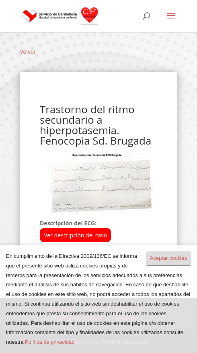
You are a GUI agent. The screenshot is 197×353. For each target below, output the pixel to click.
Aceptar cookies (168, 258)
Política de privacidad (50, 342)
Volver (28, 51)
